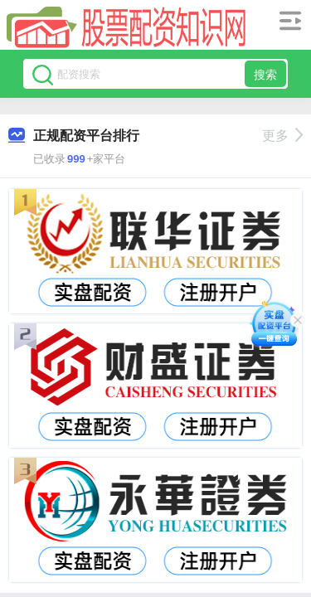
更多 (282, 136)
